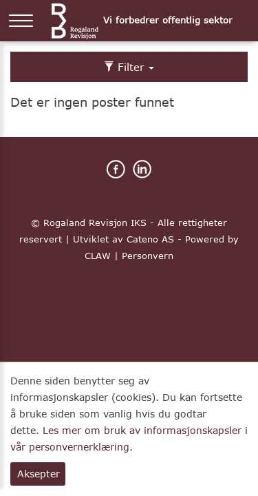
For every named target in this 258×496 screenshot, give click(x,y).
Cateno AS (150, 239)
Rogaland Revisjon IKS (95, 222)
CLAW (98, 255)
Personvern (147, 255)
